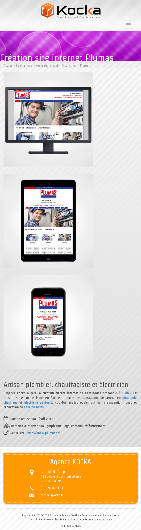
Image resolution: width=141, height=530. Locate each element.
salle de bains (34, 407)
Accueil (8, 65)
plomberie (129, 398)
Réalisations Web (47, 65)
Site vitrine (69, 65)
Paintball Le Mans (71, 525)
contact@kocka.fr (52, 495)
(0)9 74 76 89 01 (52, 488)
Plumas (85, 65)
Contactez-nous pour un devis (94, 519)
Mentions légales (65, 519)
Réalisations (24, 65)
